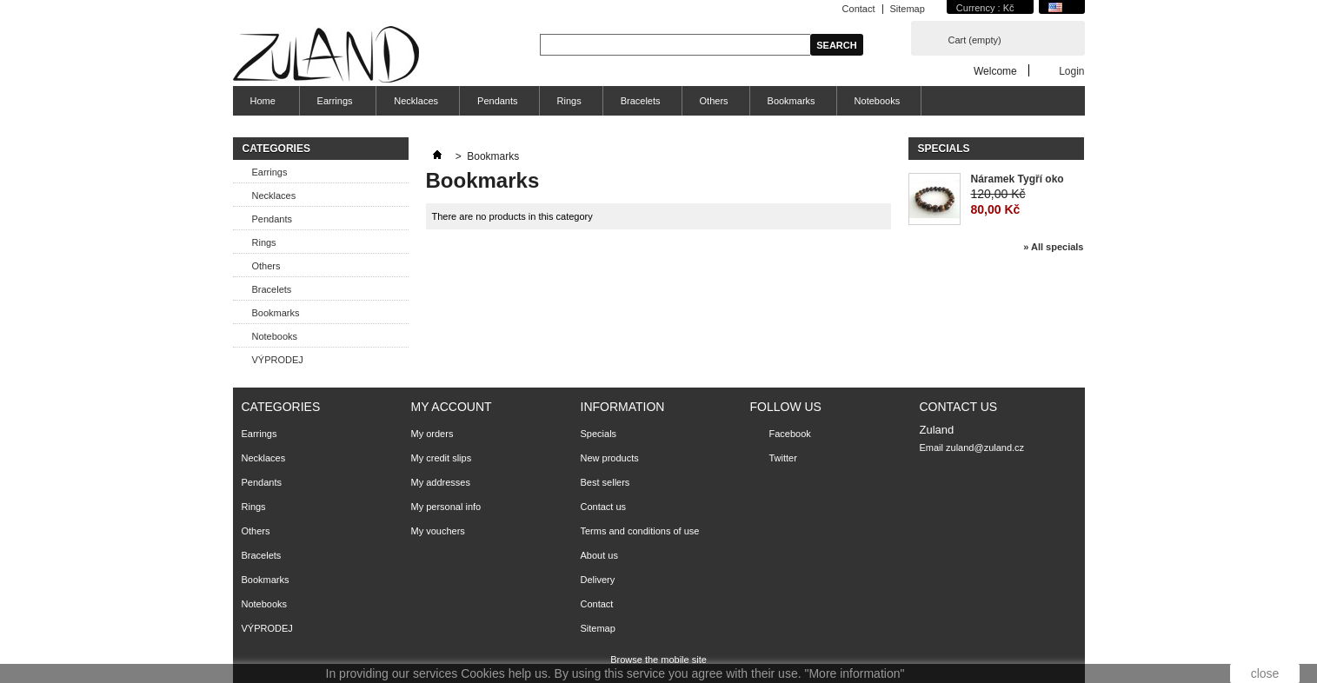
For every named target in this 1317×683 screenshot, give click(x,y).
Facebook (790, 433)
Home (261, 106)
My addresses (440, 482)
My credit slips (441, 458)
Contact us (604, 506)
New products (610, 458)
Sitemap (907, 8)
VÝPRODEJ (277, 360)
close (1265, 673)
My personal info (446, 506)
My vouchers (438, 531)
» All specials (1053, 247)
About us (599, 555)
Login (1071, 70)
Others (714, 101)
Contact (858, 8)
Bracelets (641, 101)
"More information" (854, 673)
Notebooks (878, 101)
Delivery (598, 579)
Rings (569, 101)
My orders (432, 433)
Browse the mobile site (658, 659)
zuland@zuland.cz (985, 447)
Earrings (333, 106)
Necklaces (416, 101)
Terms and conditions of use (640, 531)
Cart (974, 40)
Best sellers (605, 482)
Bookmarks (791, 101)
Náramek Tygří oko (1017, 179)
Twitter (783, 458)
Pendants (497, 101)
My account (451, 407)
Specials (944, 149)
